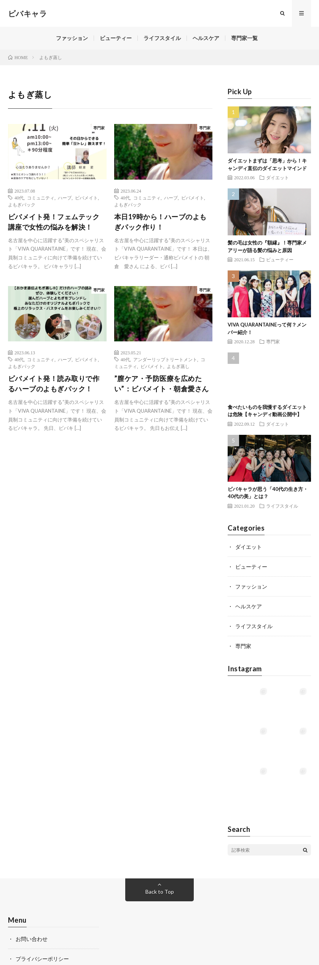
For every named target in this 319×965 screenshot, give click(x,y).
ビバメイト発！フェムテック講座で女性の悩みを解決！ (54, 221)
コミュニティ (40, 197)
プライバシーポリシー (42, 958)
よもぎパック (21, 204)
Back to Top (159, 891)
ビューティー (116, 38)
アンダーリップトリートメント (165, 359)
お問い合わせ (32, 939)
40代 (19, 197)
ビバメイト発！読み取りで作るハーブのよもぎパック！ (54, 383)
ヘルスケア (206, 38)
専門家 (99, 127)
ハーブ (65, 197)
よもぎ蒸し (178, 366)
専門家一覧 (244, 38)
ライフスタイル (162, 38)
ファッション (72, 38)
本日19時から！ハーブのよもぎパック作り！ (160, 221)
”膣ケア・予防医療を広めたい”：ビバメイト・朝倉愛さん (161, 383)
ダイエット (277, 177)
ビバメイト (86, 197)
